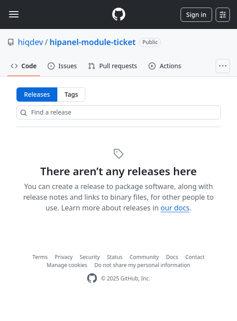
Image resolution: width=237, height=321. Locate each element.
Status (114, 257)
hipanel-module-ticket (93, 42)
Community (144, 257)
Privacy (63, 257)
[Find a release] (118, 112)
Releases (37, 94)
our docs (175, 208)
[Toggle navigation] (13, 14)
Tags (71, 94)
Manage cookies (67, 265)
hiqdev (30, 42)
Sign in (196, 14)
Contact (195, 257)
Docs (172, 257)
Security (90, 257)
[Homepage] (119, 14)
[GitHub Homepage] (92, 278)
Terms (40, 257)
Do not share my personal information (142, 265)
